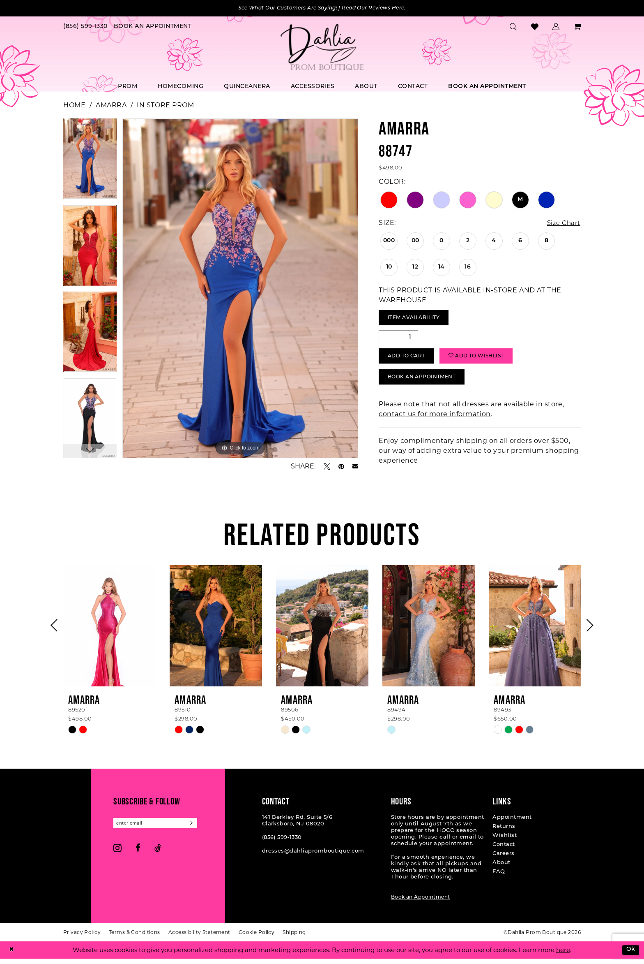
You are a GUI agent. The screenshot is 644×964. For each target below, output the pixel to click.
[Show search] (513, 27)
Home (74, 105)
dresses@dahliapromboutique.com (313, 856)
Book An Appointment (426, 382)
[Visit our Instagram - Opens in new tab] (117, 854)
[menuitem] (85, 27)
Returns (503, 831)
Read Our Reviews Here (379, 8)
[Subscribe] (198, 828)
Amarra (111, 105)
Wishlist (504, 841)
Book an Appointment (420, 902)
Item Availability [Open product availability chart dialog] (417, 319)
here (563, 955)
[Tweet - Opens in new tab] (327, 466)
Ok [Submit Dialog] (630, 955)
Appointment (511, 822)
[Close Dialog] (12, 955)
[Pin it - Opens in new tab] (341, 466)
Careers (503, 859)
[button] (556, 27)
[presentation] (109, 631)
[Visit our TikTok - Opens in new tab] (157, 854)
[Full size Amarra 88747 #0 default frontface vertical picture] (240, 288)
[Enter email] (158, 828)
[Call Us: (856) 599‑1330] (85, 27)
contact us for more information (435, 419)
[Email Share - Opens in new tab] (355, 467)
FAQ (498, 877)
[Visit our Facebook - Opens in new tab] (138, 854)
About (501, 868)
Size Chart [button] (562, 223)
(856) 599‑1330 (282, 843)
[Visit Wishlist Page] (535, 27)
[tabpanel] (90, 162)
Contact (503, 850)
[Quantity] (398, 339)
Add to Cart (409, 359)
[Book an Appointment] (152, 27)
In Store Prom (165, 105)
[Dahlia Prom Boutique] (322, 48)
